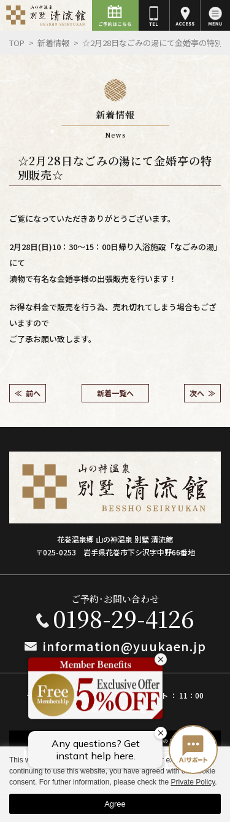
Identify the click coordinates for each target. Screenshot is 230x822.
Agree (115, 803)
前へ (33, 393)
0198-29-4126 (123, 618)
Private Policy (193, 782)
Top (17, 43)
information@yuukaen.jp (124, 646)
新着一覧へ (115, 393)
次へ (197, 393)
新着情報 (53, 43)
